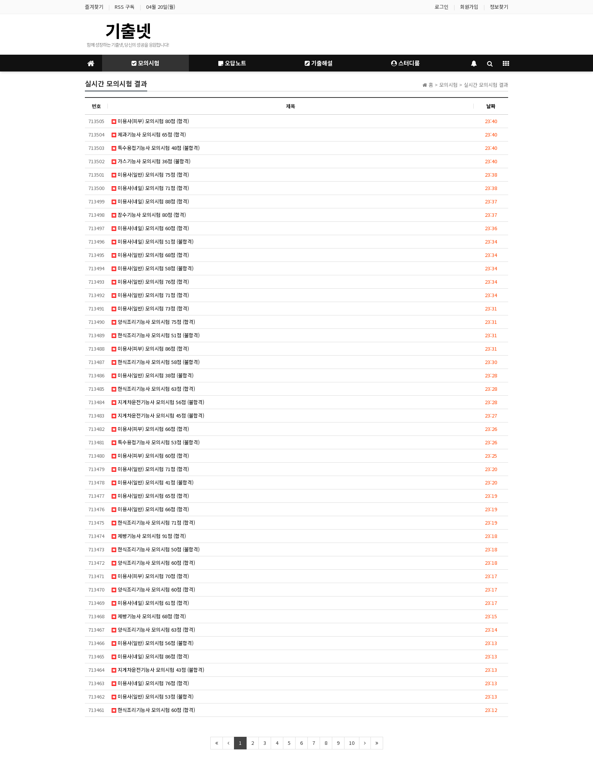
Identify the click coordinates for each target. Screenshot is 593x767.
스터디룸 (405, 63)
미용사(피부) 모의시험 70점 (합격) (150, 576)
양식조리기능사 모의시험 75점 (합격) (153, 321)
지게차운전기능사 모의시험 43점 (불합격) (158, 669)
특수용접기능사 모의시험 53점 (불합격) (156, 442)
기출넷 (128, 30)
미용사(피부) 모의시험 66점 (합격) (150, 428)
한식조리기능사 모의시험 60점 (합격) (153, 709)
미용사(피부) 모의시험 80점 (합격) (150, 121)
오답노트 (232, 63)
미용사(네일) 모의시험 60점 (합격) (150, 228)
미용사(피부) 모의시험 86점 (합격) (150, 348)
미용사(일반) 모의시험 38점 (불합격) (152, 375)
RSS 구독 (125, 6)
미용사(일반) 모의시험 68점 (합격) (150, 254)
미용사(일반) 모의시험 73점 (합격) (150, 308)
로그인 (441, 6)
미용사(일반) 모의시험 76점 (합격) (150, 281)
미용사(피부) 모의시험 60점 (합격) (150, 455)
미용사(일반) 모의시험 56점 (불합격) (152, 643)
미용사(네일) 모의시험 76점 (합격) (150, 683)
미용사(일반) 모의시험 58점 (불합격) (152, 268)
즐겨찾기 (94, 6)
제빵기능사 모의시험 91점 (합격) (149, 536)
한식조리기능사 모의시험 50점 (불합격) (156, 549)
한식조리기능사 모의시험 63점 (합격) (153, 388)
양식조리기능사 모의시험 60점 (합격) (153, 562)
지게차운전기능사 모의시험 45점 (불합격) (158, 415)
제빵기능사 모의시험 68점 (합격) (149, 616)
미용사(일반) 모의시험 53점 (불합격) (152, 696)
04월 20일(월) (160, 6)
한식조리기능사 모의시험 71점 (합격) (153, 522)
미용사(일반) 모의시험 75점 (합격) (150, 174)
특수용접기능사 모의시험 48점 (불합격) (156, 147)
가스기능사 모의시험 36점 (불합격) (151, 161)
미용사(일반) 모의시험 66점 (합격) (150, 509)
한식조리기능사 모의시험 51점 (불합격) (156, 335)
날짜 (491, 106)
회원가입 (469, 6)
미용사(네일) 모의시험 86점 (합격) (150, 656)
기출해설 (319, 63)
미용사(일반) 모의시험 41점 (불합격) (152, 482)
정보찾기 (499, 6)
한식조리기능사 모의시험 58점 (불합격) (156, 362)
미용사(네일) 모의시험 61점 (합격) (150, 602)
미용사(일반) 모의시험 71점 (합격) (150, 295)
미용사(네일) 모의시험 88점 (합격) (150, 201)
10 (351, 742)
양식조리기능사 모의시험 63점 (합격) (153, 629)
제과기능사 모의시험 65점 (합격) (149, 134)
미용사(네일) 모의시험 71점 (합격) (150, 188)
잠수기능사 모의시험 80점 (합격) (149, 214)
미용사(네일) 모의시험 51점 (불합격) (152, 241)
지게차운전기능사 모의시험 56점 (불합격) (158, 402)
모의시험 (145, 63)
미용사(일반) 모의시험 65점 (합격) (150, 495)
